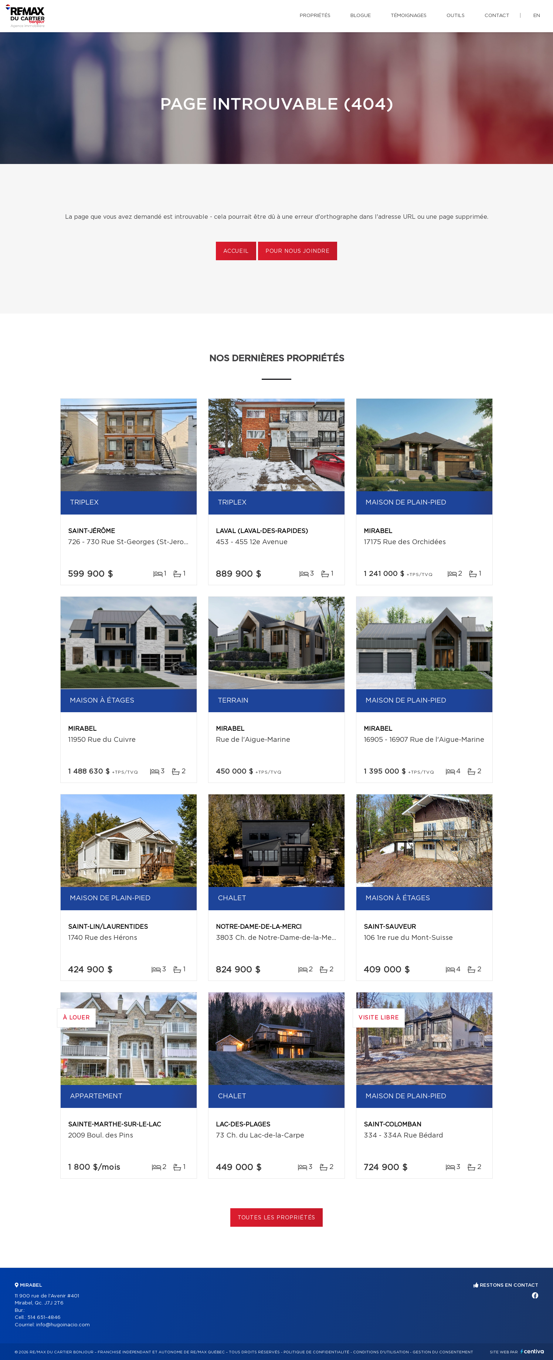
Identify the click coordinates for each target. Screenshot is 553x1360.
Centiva (532, 1351)
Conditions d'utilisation (381, 1352)
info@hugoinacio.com (63, 1325)
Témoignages (409, 15)
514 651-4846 (44, 1317)
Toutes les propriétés (277, 1217)
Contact (497, 15)
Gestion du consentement (443, 1352)
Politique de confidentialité (316, 1352)
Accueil (236, 251)
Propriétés (315, 15)
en (536, 15)
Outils (456, 15)
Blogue (360, 15)
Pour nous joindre (297, 251)
